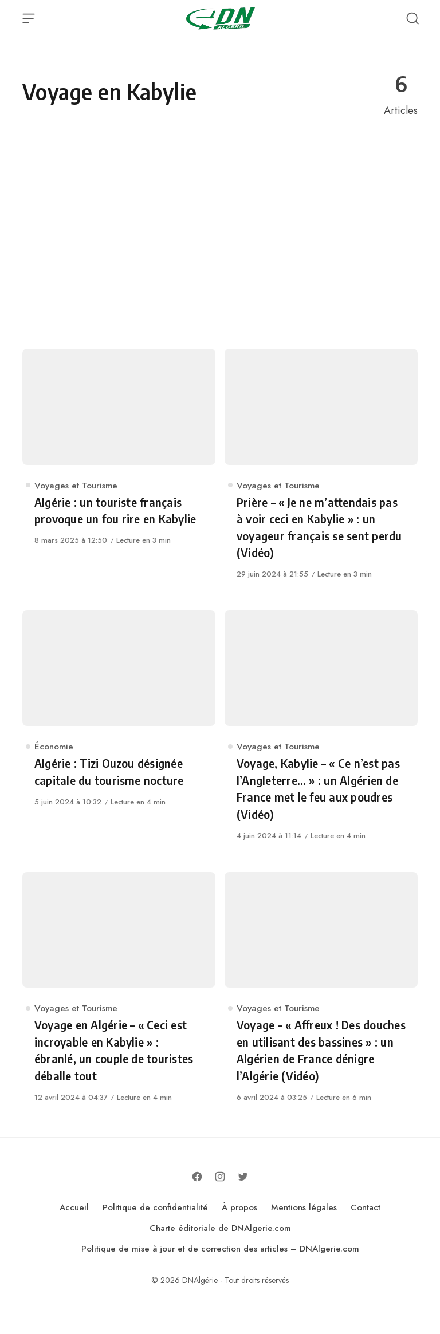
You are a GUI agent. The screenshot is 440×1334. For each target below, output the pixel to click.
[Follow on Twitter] (243, 1176)
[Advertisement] (220, 235)
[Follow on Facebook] (197, 1176)
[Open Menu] (28, 18)
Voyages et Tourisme (75, 485)
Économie (53, 746)
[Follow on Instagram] (220, 1176)
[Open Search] (412, 18)
